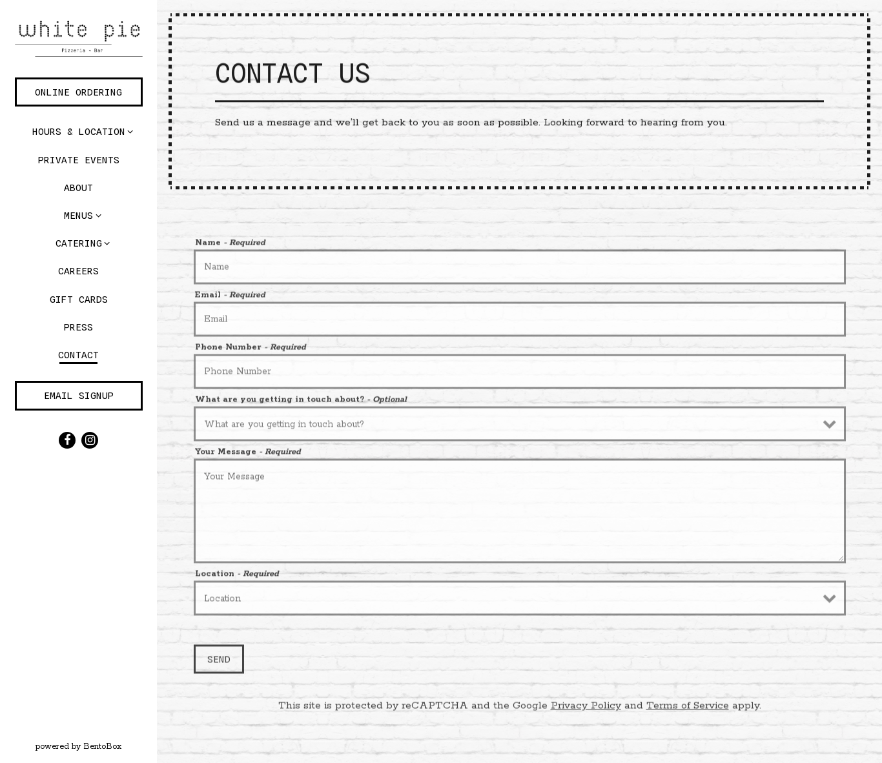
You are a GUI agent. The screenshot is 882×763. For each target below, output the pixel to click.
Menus (78, 215)
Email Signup (79, 395)
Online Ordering (78, 91)
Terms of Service (687, 708)
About (78, 187)
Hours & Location (78, 131)
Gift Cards (81, 297)
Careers (78, 270)
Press (78, 326)
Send (219, 661)
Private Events (78, 159)
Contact (78, 354)
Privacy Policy (586, 708)
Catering (79, 243)
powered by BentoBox (96, 745)
